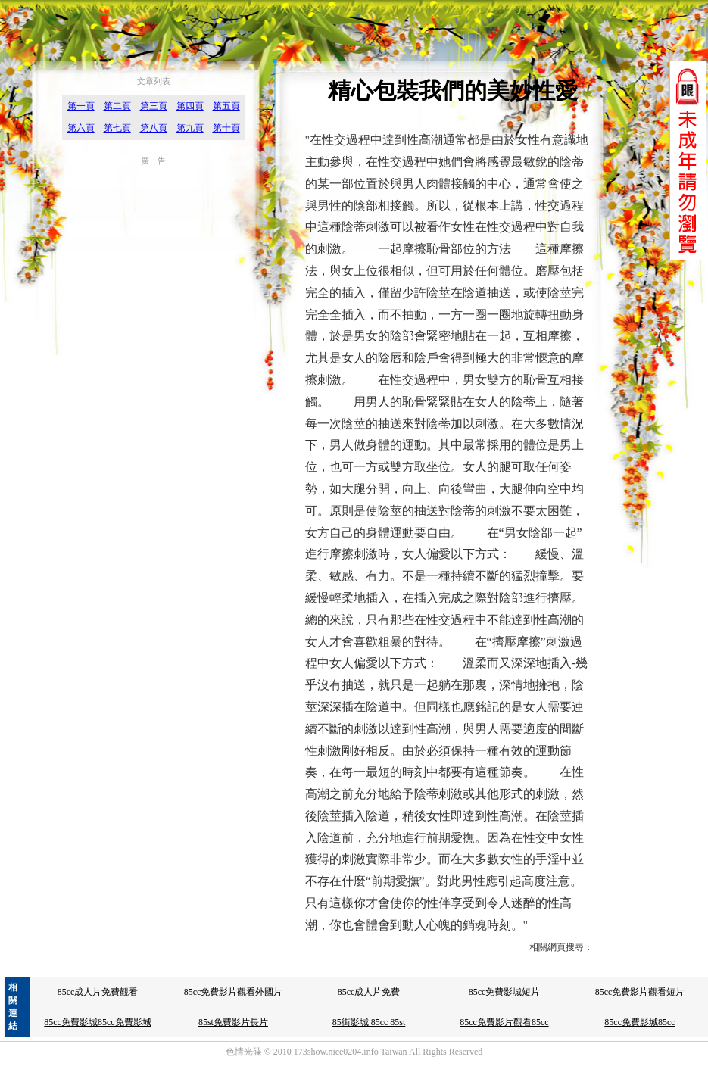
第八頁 (153, 128)
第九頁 (190, 128)
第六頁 (81, 128)
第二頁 (117, 106)
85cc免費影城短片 (505, 992)
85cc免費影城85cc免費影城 (97, 1022)
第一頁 (81, 106)
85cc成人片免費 (369, 992)
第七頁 (117, 128)
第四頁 (190, 106)
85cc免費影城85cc (639, 1022)
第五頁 (226, 106)
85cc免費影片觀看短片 (640, 992)
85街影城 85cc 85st (369, 1022)
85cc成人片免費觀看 (98, 992)
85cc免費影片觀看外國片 (233, 992)
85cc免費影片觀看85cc (504, 1022)
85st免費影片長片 (233, 1022)
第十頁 (226, 128)
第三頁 (153, 106)
